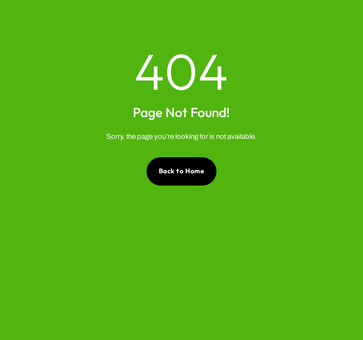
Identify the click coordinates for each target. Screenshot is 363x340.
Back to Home (182, 171)
